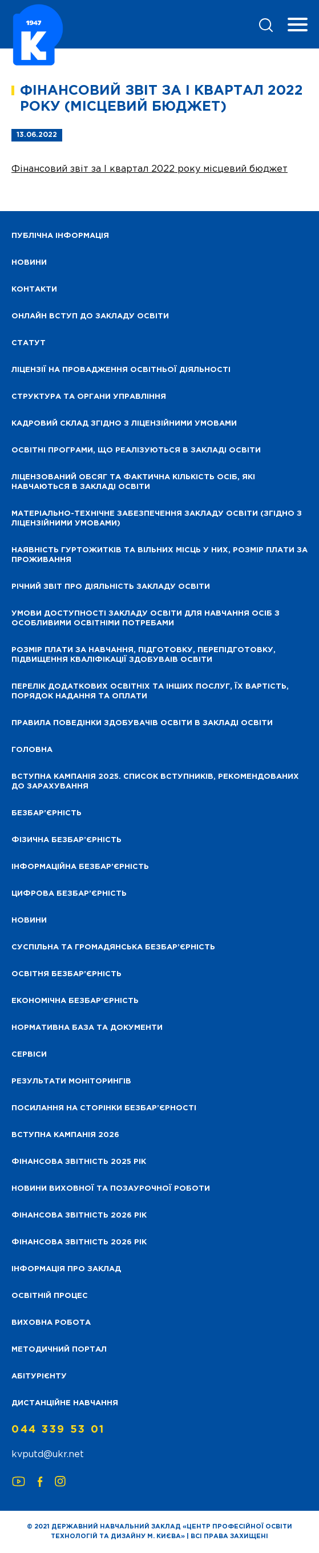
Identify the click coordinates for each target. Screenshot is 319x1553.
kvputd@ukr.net (47, 1454)
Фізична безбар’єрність (66, 840)
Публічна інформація (60, 236)
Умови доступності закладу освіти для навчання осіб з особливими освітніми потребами (145, 618)
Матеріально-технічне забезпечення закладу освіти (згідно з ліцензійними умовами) (156, 519)
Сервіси (29, 1054)
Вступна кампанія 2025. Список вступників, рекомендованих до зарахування (155, 782)
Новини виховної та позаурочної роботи (110, 1189)
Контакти (34, 289)
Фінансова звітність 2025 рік (78, 1162)
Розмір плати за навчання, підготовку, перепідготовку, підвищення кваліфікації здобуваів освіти (143, 655)
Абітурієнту (39, 1376)
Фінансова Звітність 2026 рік (79, 1215)
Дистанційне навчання (64, 1403)
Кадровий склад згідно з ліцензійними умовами (124, 423)
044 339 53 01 (58, 1429)
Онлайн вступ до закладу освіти (90, 316)
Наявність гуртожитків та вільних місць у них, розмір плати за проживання (159, 555)
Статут (28, 343)
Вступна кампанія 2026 (65, 1135)
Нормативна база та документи (87, 1028)
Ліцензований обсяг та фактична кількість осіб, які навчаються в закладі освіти (133, 482)
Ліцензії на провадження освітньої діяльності (121, 370)
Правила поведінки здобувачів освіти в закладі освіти (142, 723)
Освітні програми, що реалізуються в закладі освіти (136, 450)
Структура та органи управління (88, 397)
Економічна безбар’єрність (75, 1001)
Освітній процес (49, 1296)
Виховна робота (51, 1323)
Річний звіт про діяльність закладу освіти (110, 587)
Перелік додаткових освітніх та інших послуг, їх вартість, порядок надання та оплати (150, 691)
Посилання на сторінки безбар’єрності (103, 1108)
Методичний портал (59, 1349)
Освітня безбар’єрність (66, 974)
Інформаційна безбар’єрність (80, 867)
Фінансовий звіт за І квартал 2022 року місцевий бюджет (149, 169)
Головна (32, 750)
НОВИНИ (29, 263)
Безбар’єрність (46, 813)
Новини (29, 920)
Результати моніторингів (71, 1081)
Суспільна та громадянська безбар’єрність (113, 947)
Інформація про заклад (66, 1269)
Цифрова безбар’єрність (69, 894)
